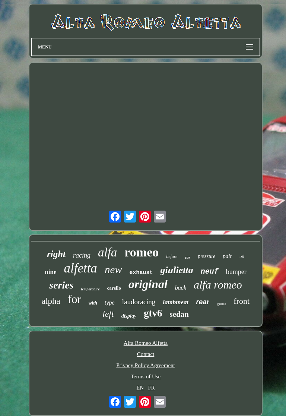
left (108, 314)
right (56, 254)
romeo (141, 252)
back (180, 287)
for (74, 299)
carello (114, 288)
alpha (51, 301)
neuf (210, 271)
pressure (206, 256)
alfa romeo (218, 284)
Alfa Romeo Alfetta (146, 343)
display (128, 316)
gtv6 (153, 313)
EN (140, 388)
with (93, 303)
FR (151, 388)
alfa (107, 252)
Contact (146, 354)
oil (241, 256)
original (148, 284)
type (110, 302)
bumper (236, 271)
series (61, 285)
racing (81, 255)
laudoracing (139, 302)
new (113, 269)
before (171, 256)
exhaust (141, 273)
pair (227, 256)
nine (50, 271)
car (187, 257)
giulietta (177, 270)
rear (202, 302)
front (241, 301)
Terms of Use (146, 376)
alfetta (80, 268)
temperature (90, 289)
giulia (221, 304)
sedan (179, 314)
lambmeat (175, 302)
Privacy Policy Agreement (145, 365)
